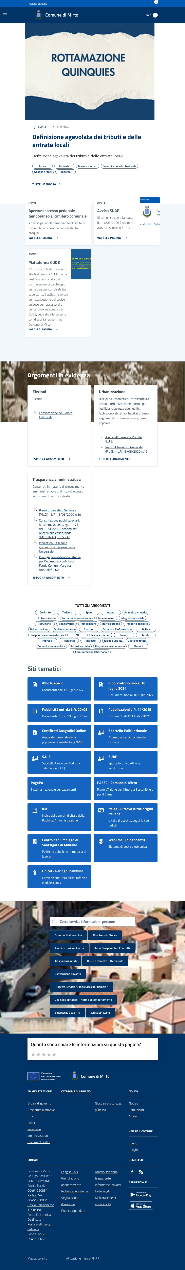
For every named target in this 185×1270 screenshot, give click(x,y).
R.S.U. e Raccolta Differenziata (105, 961)
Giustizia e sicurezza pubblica (108, 1106)
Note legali (102, 1191)
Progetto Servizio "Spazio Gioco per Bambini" (81, 987)
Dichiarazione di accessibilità (105, 1200)
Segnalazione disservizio (70, 1200)
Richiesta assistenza (75, 1191)
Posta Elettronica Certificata (39, 1217)
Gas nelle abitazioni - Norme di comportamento (83, 999)
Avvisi (133, 1116)
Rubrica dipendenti (73, 1210)
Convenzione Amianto (68, 974)
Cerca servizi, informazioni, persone (87, 921)
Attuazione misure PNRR (82, 1258)
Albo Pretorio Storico (104, 935)
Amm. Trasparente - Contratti (112, 948)
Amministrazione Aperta (69, 948)
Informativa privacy (108, 1184)
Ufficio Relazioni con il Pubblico (40, 1207)
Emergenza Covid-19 (67, 1012)
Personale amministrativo (37, 1132)
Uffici (30, 1116)
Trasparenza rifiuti (66, 961)
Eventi (133, 1143)
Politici (31, 1122)
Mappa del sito (37, 1258)
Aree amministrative (41, 1109)
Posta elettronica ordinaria (39, 1226)
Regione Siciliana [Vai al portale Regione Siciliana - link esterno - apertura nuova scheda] (37, 3)
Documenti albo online (68, 935)
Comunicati (136, 1109)
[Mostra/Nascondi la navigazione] (4, 14)
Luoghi (133, 1149)
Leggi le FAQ (69, 1171)
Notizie (133, 1103)
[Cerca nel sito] (155, 15)
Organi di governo (39, 1103)
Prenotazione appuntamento (71, 1181)
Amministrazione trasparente (106, 1175)
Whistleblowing (100, 1012)
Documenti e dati (38, 1142)
